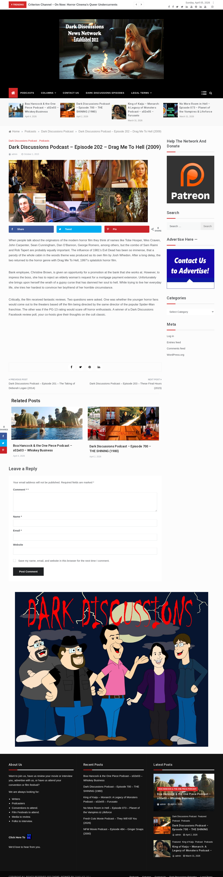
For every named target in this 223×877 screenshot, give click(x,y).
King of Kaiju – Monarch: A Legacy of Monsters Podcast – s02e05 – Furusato (192, 845)
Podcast (176, 815)
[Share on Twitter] (79, 223)
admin (14, 149)
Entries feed (174, 337)
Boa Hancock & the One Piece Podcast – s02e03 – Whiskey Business (42, 102)
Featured (202, 811)
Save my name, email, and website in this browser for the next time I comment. (63, 555)
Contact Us (71, 87)
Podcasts (27, 87)
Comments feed (176, 343)
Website (18, 539)
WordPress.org (175, 349)
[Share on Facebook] (31, 223)
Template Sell (83, 871)
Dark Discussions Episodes (105, 87)
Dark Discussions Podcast (23, 135)
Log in (170, 330)
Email (17, 525)
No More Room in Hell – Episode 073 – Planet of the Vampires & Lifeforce (195, 102)
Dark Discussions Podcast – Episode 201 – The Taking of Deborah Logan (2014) (42, 380)
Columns (48, 88)
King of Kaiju (188, 836)
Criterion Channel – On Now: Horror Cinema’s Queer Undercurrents (72, 4)
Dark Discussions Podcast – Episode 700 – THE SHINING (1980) (93, 102)
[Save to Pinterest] (127, 223)
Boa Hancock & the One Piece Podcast (177, 784)
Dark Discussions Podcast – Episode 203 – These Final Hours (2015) (126, 380)
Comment (20, 484)
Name (17, 511)
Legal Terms (141, 88)
